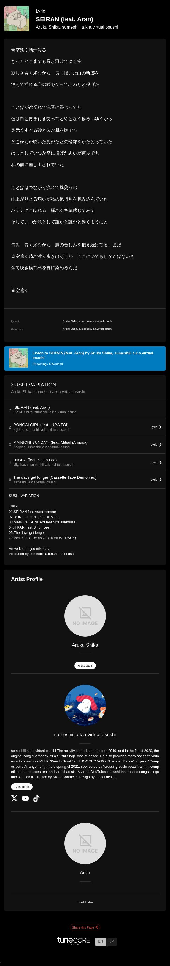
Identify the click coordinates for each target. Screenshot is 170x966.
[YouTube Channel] (25, 799)
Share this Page (85, 927)
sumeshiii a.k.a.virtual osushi (85, 734)
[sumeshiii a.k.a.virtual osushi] (85, 705)
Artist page (85, 665)
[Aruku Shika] (85, 616)
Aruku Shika (85, 645)
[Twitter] (14, 800)
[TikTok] (36, 801)
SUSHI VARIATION (33, 385)
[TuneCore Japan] (73, 943)
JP (112, 941)
